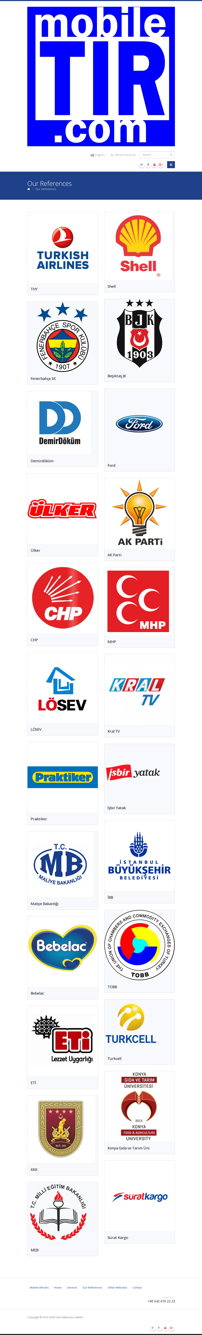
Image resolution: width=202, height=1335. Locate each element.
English (98, 155)
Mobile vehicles (39, 1287)
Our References (92, 1287)
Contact (137, 1287)
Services (72, 1287)
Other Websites (117, 1287)
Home (58, 1287)
